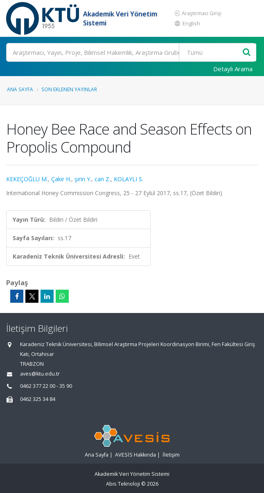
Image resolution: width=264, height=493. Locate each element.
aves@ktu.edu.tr (40, 373)
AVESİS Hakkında (135, 454)
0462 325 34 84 (37, 399)
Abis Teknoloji (123, 483)
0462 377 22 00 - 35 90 (46, 386)
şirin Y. (82, 179)
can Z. (103, 179)
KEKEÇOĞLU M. (27, 179)
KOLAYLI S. (128, 179)
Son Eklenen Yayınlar (69, 89)
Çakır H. (61, 179)
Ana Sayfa (20, 89)
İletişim (171, 454)
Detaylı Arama (233, 69)
